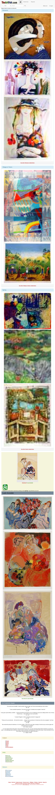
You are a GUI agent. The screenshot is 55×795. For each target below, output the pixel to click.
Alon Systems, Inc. (26, 784)
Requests (33, 1)
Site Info (40, 782)
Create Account (19, 782)
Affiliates (31, 782)
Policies (36, 782)
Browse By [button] (26, 1)
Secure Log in (26, 782)
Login (51, 5)
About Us (45, 782)
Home (9, 782)
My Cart (45, 5)
